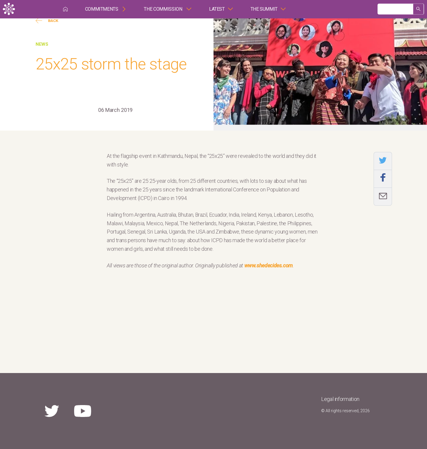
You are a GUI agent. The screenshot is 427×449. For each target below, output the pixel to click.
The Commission (163, 9)
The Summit (264, 9)
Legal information (340, 399)
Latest (217, 9)
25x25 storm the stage (111, 64)
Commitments (101, 9)
